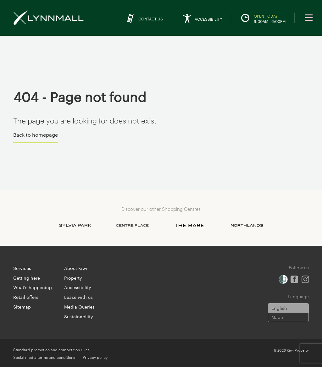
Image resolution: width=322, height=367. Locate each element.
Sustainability (78, 316)
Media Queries (79, 307)
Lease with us (78, 297)
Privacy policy (95, 357)
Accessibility (77, 287)
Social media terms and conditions (44, 357)
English (279, 308)
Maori (277, 317)
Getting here (26, 278)
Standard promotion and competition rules (51, 349)
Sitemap (22, 307)
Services (22, 268)
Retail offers (25, 297)
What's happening (32, 287)
